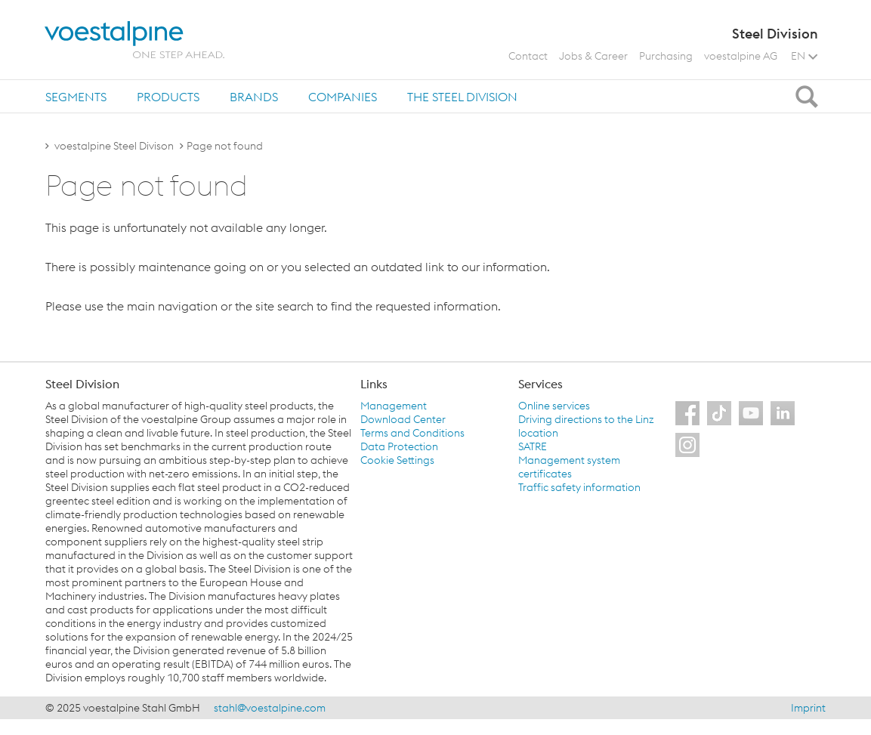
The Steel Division (462, 96)
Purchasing (666, 56)
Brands (254, 96)
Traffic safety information (579, 487)
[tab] (76, 96)
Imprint (808, 708)
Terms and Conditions (412, 433)
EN (804, 56)
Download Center (403, 419)
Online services (554, 405)
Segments (76, 96)
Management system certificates (569, 466)
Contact (528, 56)
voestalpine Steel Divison (114, 146)
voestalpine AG (740, 56)
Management (393, 405)
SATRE (532, 446)
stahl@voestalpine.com (270, 708)
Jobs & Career (593, 56)
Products (168, 96)
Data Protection (399, 446)
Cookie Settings (397, 460)
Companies (342, 96)
